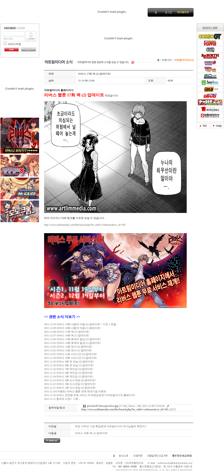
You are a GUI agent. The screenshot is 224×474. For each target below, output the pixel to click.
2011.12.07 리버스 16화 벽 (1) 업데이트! (67, 335)
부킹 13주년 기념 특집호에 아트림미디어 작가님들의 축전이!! (111, 426)
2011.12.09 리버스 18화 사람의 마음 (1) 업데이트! (72, 328)
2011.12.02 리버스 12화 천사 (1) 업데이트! (68, 350)
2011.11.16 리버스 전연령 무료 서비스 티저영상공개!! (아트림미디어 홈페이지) (89, 395)
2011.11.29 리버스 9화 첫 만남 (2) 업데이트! (69, 361)
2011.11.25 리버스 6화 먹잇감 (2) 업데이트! (68, 372)
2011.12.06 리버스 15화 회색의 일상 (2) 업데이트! (72, 339)
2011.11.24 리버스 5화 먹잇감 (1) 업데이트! (68, 376)
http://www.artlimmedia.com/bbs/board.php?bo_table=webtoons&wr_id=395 (85, 224)
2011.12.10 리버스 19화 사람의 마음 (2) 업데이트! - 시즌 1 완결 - (81, 324)
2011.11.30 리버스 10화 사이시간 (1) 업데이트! (70, 357)
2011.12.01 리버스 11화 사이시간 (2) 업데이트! (70, 354)
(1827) (128, 409)
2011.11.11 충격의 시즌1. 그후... (62, 398)
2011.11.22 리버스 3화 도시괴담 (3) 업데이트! (70, 384)
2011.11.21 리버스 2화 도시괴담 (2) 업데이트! (70, 387)
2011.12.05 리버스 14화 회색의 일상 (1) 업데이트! (72, 342)
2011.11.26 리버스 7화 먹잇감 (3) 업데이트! (68, 369)
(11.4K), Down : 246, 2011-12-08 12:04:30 (125, 405)
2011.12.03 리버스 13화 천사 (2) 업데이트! (68, 346)
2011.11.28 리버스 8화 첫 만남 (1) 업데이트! (69, 365)
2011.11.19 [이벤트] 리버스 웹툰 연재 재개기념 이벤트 (75, 391)
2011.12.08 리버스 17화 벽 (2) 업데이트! (67, 331)
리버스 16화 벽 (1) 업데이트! (91, 433)
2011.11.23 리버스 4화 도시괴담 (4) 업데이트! (70, 380)
